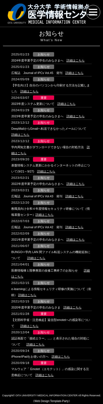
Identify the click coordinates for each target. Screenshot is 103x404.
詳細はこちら (75, 60)
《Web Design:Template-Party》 (51, 401)
